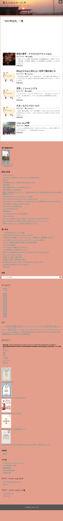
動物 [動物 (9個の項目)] (32, 332)
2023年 (5, 288)
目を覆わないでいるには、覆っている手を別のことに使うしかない (23, 262)
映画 (4, 355)
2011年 (5, 311)
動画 (27, 125)
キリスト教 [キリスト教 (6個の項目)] (29, 329)
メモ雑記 (29, 56)
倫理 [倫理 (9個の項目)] (26, 332)
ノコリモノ (29, 74)
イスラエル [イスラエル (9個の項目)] (40, 326)
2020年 (5, 295)
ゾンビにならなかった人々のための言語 (15, 213)
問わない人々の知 (8, 216)
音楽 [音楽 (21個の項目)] (28, 334)
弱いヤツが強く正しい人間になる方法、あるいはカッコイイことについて (25, 221)
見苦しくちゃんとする (26, 88)
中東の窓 (5, 484)
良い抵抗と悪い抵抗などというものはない (16, 264)
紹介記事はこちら (8, 166)
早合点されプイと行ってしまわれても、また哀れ (18, 196)
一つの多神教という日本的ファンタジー (15, 249)
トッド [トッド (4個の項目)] (45, 329)
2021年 (5, 293)
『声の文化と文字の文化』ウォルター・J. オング (18, 235)
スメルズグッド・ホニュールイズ (13, 463)
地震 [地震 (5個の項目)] (34, 332)
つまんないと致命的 (9, 245)
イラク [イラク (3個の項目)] (6, 329)
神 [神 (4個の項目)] (2, 334)
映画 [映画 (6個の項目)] (55, 332)
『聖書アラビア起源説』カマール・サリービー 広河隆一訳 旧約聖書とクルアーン (28, 237)
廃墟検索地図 (7, 468)
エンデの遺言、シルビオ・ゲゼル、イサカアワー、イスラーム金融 (23, 240)
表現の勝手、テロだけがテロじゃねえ (34, 54)
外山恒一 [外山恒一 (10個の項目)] (39, 332)
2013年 (5, 307)
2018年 (5, 299)
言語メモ (5, 350)
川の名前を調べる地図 (9, 465)
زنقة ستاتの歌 (23, 123)
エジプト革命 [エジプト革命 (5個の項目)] (20, 329)
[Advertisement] (17, 38)
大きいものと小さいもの (27, 105)
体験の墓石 (6, 185)
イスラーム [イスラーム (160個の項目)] (50, 326)
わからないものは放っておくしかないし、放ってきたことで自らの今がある (26, 218)
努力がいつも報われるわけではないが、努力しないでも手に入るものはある (26, 252)
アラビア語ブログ (8, 493)
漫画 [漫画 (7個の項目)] (59, 332)
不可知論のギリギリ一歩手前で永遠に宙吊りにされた (19, 182)
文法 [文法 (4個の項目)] (48, 332)
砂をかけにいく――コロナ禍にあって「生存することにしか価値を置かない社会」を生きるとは (32, 201)
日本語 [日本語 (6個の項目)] (51, 332)
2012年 (5, 309)
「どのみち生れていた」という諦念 (14, 232)
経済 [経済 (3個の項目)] (11, 334)
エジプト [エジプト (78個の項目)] (12, 329)
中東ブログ (6, 496)
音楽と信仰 (6, 267)
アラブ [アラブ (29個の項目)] (19, 326)
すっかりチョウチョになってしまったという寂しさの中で (20, 199)
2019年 (5, 297)
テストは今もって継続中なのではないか (15, 247)
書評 (4, 348)
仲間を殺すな (7, 211)
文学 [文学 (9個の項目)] (45, 332)
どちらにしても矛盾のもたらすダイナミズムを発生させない (21, 177)
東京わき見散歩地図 (9, 470)
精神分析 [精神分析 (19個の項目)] (6, 334)
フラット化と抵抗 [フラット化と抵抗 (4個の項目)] (9, 332)
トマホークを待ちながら (10, 208)
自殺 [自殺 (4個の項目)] (14, 334)
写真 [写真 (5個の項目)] (29, 332)
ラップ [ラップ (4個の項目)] (20, 332)
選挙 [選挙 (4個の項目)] (22, 334)
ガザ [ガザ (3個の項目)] (25, 329)
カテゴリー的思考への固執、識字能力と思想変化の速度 (20, 242)
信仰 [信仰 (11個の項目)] (23, 332)
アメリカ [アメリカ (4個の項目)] (4, 326)
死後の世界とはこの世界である (12, 190)
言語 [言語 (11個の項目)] (17, 334)
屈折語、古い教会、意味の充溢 (12, 257)
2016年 (5, 302)
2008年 (5, 316)
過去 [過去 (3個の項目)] (20, 334)
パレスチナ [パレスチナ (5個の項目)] (50, 329)
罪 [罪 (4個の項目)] (12, 334)
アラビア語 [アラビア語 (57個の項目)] (11, 326)
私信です (5, 180)
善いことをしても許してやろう (12, 254)
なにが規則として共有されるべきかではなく (16, 204)
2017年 (5, 300)
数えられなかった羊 (14, 2)
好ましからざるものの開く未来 (12, 206)
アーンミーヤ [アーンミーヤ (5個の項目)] (33, 326)
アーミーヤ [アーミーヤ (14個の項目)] (26, 326)
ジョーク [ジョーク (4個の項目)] (42, 329)
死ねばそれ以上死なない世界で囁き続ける (36, 71)
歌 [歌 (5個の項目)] (57, 332)
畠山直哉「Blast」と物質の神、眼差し (14, 259)
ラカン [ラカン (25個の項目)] (15, 332)
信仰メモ (5, 362)
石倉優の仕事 (7, 472)
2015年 (5, 304)
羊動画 (5, 454)
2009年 (5, 314)
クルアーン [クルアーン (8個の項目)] (36, 329)
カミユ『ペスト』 (8, 175)
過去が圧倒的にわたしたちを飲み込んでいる (16, 187)
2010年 (5, 313)
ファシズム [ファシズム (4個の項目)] (55, 329)
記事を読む (19, 65)
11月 (5, 290)
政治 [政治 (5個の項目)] (43, 332)
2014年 (5, 306)
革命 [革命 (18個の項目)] (25, 334)
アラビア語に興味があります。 (12, 482)
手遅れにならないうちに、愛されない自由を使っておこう (20, 223)
